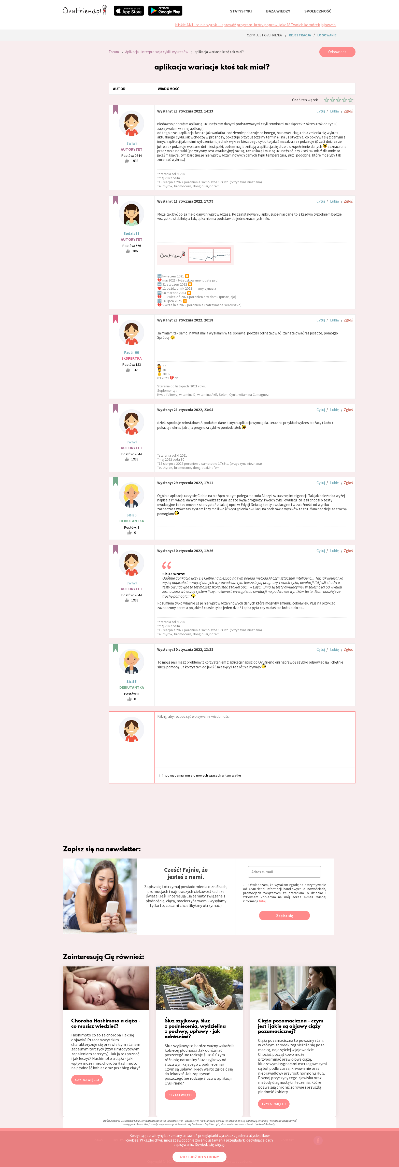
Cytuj (321, 111)
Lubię (334, 111)
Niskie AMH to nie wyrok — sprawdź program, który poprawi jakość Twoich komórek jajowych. (255, 24)
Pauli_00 (131, 352)
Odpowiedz (337, 51)
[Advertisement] (82, 115)
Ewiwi (131, 143)
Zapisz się (284, 915)
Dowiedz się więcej (209, 1144)
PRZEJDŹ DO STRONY (199, 1156)
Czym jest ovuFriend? (264, 35)
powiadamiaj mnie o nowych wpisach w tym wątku (200, 775)
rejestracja (300, 35)
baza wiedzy (278, 10)
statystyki (241, 10)
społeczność (317, 10)
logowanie (326, 35)
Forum (114, 51)
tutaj (262, 901)
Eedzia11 (131, 233)
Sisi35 (131, 515)
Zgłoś (348, 111)
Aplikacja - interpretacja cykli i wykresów (156, 51)
